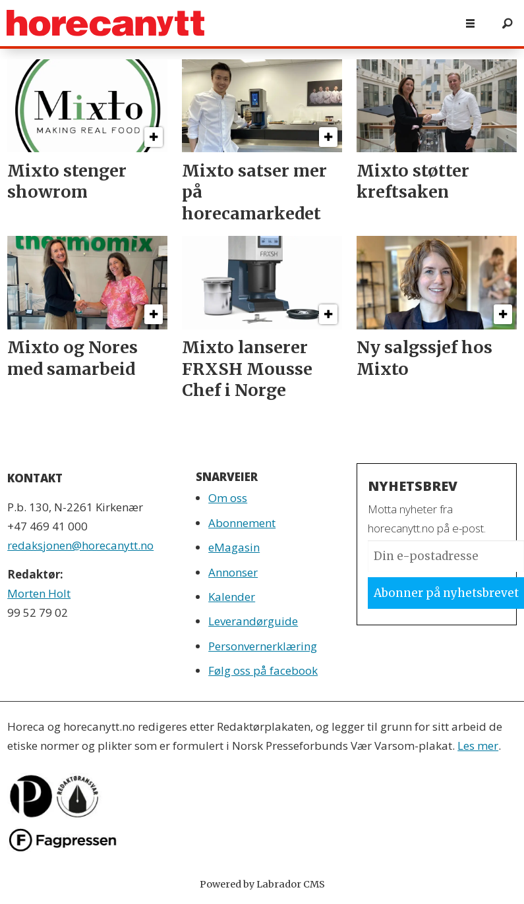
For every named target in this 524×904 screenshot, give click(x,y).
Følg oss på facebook (263, 670)
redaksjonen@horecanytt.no (80, 545)
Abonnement (242, 522)
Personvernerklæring (262, 646)
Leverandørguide (253, 621)
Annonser (233, 572)
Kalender (231, 596)
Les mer (477, 745)
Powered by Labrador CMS (262, 884)
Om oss (227, 497)
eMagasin (234, 547)
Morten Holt (39, 593)
